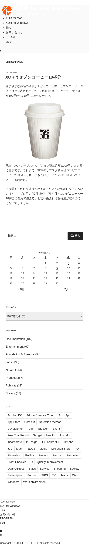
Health (50, 435)
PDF (77, 448)
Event (56, 428)
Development (15, 428)
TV (54, 475)
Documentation (15, 339)
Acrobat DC (14, 415)
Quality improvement (50, 462)
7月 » (67, 289)
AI (59, 415)
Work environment (34, 482)
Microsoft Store (61, 448)
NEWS (10, 370)
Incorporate (14, 442)
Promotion (72, 455)
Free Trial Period (18, 435)
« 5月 (21, 289)
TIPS (44, 475)
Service (44, 468)
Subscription (15, 475)
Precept (43, 455)
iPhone (68, 442)
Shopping (60, 468)
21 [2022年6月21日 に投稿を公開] (34, 278)
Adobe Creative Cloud (40, 415)
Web (75, 475)
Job (9, 448)
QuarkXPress (15, 468)
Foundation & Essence (20, 354)
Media (43, 448)
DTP (31, 428)
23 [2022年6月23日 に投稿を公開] (57, 278)
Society (10, 393)
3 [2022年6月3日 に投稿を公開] (68, 263)
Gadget (37, 435)
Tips (8, 27)
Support (32, 475)
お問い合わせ (14, 32)
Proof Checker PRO (20, 462)
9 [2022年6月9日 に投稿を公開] (57, 268)
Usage (64, 475)
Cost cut (29, 422)
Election (43, 428)
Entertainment (15, 346)
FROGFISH (13, 37)
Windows (13, 482)
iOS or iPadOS (50, 442)
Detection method (50, 422)
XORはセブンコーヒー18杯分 (33, 77)
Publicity (11, 385)
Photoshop (14, 455)
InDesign (31, 442)
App (67, 415)
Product (11, 377)
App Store (13, 422)
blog (8, 41)
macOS (30, 448)
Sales (32, 468)
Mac (19, 448)
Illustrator (64, 435)
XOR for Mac (14, 18)
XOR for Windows (17, 22)
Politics (29, 455)
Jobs (9, 362)
